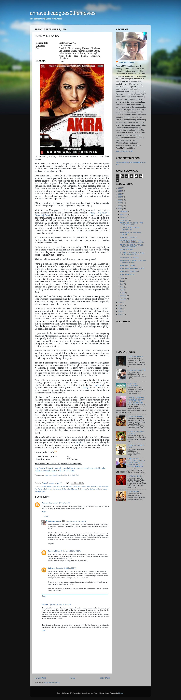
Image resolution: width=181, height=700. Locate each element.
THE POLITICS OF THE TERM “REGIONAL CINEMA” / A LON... (132, 241)
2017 (120, 206)
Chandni (45, 604)
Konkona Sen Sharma (69, 489)
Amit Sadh (69, 486)
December (124, 211)
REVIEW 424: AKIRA (127, 274)
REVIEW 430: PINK (126, 250)
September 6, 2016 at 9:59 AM (66, 568)
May (121, 287)
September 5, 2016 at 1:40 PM (75, 521)
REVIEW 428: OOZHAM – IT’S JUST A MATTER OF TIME (133, 261)
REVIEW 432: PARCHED (128, 237)
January (123, 299)
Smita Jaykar (102, 489)
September (124, 220)
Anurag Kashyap (102, 486)
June (122, 284)
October (123, 217)
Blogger (121, 693)
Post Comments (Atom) (52, 682)
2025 (120, 188)
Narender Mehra (54, 551)
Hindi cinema (56, 489)
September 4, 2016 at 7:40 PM (59, 503)
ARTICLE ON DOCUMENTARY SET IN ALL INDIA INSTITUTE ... (132, 253)
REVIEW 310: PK (133, 491)
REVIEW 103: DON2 (134, 476)
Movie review (81, 489)
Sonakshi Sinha (40, 491)
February (123, 296)
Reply (44, 512)
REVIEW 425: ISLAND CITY (129, 271)
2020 (120, 197)
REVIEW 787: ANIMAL (135, 416)
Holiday (79, 442)
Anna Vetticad (91, 486)
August (122, 278)
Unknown (45, 503)
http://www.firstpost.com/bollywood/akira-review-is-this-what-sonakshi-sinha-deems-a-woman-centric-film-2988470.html (70, 469)
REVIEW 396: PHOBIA (135, 356)
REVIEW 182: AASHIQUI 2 (136, 370)
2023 (120, 194)
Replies (46, 516)
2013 (120, 308)
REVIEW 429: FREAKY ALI (129, 257)
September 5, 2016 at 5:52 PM (71, 551)
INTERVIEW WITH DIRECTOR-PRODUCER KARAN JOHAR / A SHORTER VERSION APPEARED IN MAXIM (136, 462)
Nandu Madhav (92, 489)
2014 (120, 305)
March (122, 293)
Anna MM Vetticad (80, 486)
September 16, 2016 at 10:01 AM (60, 604)
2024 (120, 191)
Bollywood (47, 489)
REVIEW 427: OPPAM (127, 265)
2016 (120, 209)
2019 (120, 200)
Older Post (105, 678)
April (122, 290)
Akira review (61, 486)
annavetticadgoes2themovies (63, 13)
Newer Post (40, 678)
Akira (54, 486)
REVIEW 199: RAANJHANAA (132, 384)
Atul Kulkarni (39, 489)
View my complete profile (124, 151)
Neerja (98, 385)
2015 (120, 302)
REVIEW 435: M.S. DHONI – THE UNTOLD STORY (131, 224)
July (121, 281)
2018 (120, 203)
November (124, 214)
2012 (120, 311)
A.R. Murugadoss (46, 486)
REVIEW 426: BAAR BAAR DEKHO (132, 268)
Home (72, 678)
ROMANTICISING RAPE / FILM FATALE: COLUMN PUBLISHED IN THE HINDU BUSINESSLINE (136, 400)
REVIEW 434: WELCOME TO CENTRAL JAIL (130, 228)
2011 (120, 314)
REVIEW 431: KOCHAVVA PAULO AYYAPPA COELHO (131, 246)
